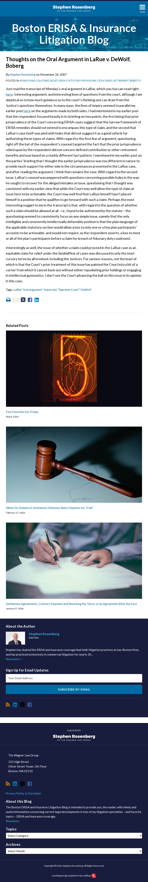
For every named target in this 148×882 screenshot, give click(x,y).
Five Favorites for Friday (22, 411)
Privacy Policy (15, 793)
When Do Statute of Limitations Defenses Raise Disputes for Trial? (49, 507)
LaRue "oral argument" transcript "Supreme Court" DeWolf (52, 289)
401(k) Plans (27, 80)
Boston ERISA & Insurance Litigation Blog (74, 34)
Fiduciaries (105, 80)
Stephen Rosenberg (23, 74)
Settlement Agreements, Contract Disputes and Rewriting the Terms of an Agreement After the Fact (71, 604)
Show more (14, 659)
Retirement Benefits (127, 80)
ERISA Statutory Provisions (77, 80)
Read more (12, 821)
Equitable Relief (47, 80)
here (9, 94)
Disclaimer (34, 793)
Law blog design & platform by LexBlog (74, 875)
